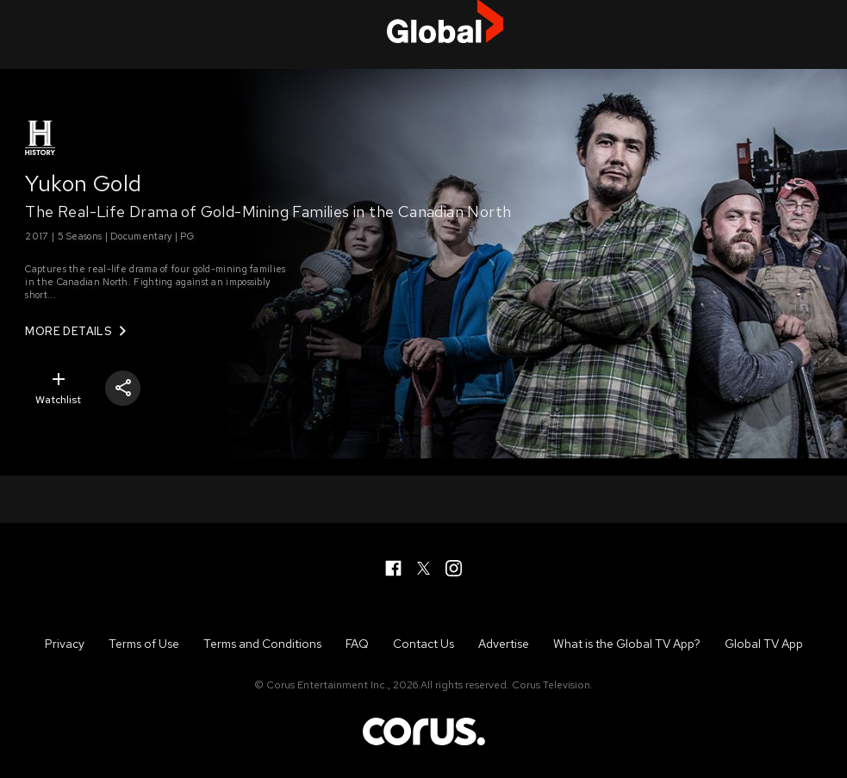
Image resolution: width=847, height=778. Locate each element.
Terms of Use (144, 643)
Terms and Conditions (262, 643)
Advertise (503, 643)
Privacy (64, 643)
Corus (424, 730)
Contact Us (423, 643)
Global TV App (764, 643)
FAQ (357, 643)
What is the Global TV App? (627, 643)
